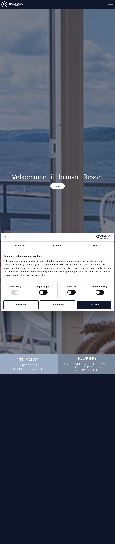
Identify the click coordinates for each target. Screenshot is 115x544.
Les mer (58, 186)
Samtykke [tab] (20, 245)
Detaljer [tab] (57, 245)
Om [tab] (95, 245)
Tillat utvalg (57, 304)
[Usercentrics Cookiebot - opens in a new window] (98, 237)
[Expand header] (110, 4)
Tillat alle (94, 304)
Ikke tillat (21, 304)
